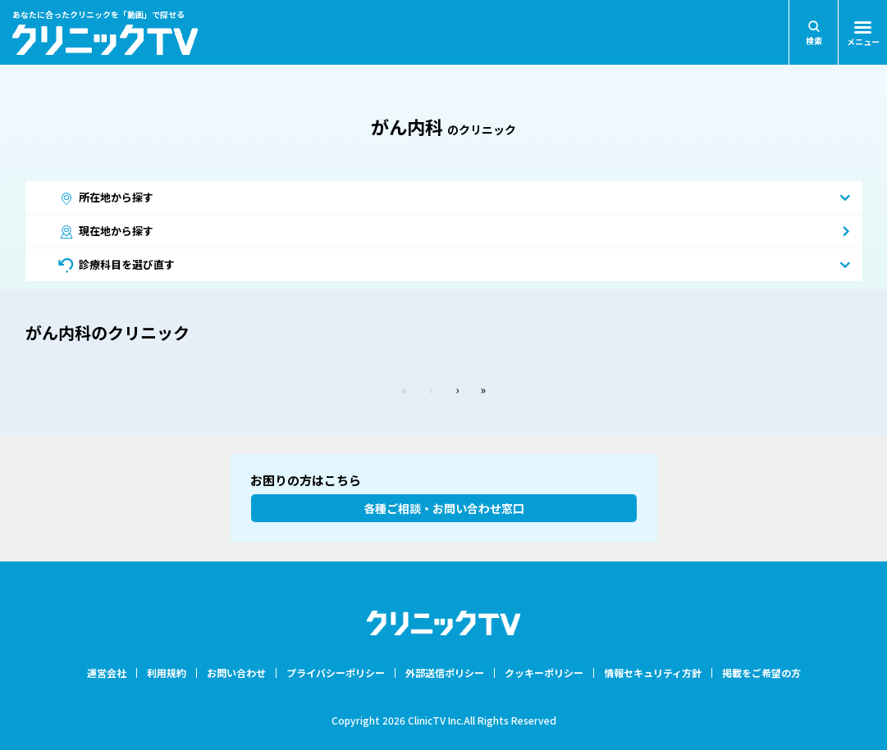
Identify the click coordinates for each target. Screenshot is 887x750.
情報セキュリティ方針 (653, 673)
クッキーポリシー (544, 673)
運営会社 (106, 673)
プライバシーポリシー (335, 673)
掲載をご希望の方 (761, 673)
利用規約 (166, 673)
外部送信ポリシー (444, 673)
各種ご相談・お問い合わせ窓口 (443, 508)
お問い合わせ (236, 673)
